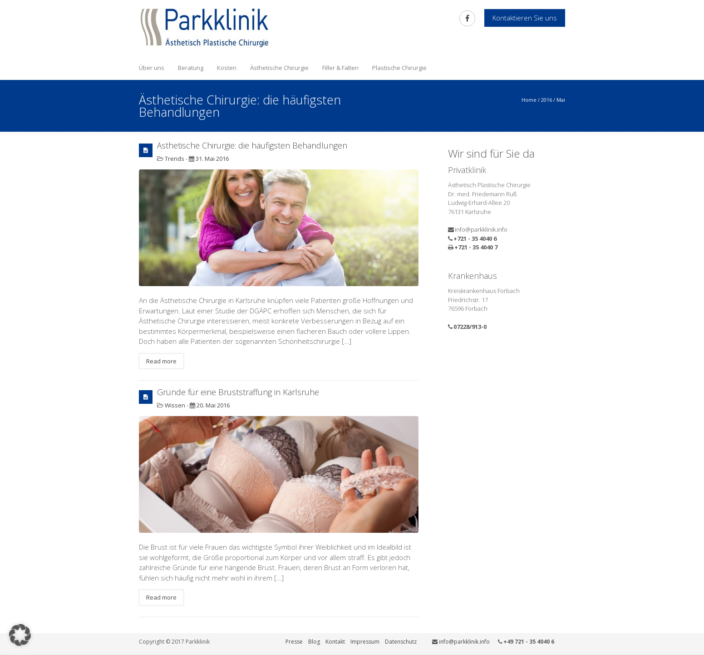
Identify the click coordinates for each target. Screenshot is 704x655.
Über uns (151, 68)
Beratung (190, 68)
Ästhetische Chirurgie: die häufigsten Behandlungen (252, 145)
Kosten (226, 68)
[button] (20, 635)
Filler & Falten (340, 68)
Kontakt (335, 641)
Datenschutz (401, 641)
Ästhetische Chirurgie (279, 68)
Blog (314, 641)
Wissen (175, 405)
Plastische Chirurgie (399, 68)
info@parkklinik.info (481, 229)
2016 (546, 99)
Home (529, 99)
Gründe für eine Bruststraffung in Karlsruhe (238, 392)
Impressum (364, 641)
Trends (174, 158)
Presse (294, 641)
